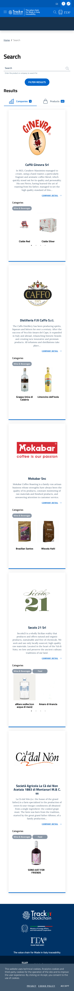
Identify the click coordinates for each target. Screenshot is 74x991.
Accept (65, 986)
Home (7, 40)
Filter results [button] (37, 82)
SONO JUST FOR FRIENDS (36, 871)
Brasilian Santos (24, 548)
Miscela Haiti (48, 548)
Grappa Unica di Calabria (24, 398)
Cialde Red (24, 241)
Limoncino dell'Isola (48, 397)
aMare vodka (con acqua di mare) (24, 705)
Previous (9, 227)
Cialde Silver (48, 241)
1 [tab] (31, 245)
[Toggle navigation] (5, 12)
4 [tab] (45, 245)
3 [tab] (40, 245)
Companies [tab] (20, 101)
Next (64, 227)
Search (8, 68)
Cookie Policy (46, 986)
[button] (55, 12)
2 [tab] (36, 245)
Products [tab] (53, 101)
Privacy (31, 986)
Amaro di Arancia (48, 704)
